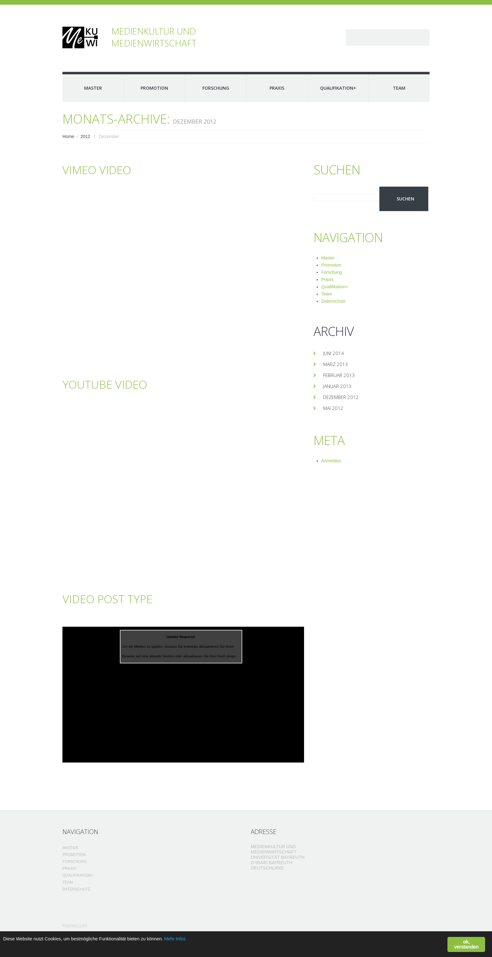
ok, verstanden (466, 944)
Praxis (277, 88)
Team (399, 88)
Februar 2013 (339, 375)
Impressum (74, 925)
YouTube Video (110, 383)
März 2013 (335, 364)
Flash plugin (226, 656)
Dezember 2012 (341, 397)
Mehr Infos (205, 940)
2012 (85, 136)
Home (68, 136)
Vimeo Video (100, 169)
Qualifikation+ (338, 88)
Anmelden (331, 460)
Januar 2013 (337, 386)
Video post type (113, 598)
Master (93, 88)
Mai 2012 (333, 408)
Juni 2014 (333, 353)
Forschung (215, 88)
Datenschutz (333, 301)
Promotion (154, 88)
